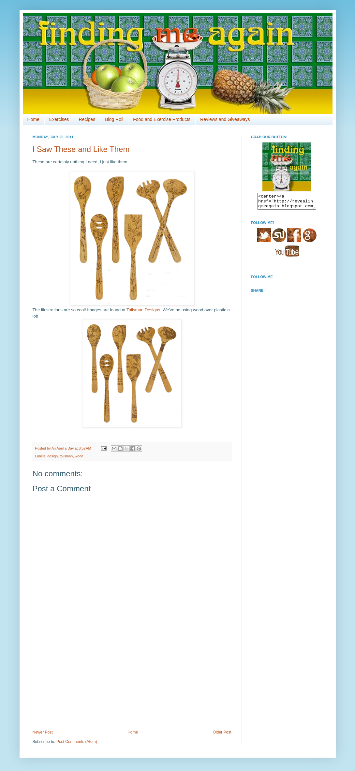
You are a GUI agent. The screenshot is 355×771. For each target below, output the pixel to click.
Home (33, 119)
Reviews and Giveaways (225, 119)
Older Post (222, 732)
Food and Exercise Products (161, 119)
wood (79, 456)
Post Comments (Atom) (76, 741)
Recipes (87, 119)
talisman (66, 456)
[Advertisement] (132, 681)
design (52, 456)
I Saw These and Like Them (81, 149)
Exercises (59, 119)
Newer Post (43, 732)
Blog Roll (114, 119)
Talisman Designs (143, 309)
